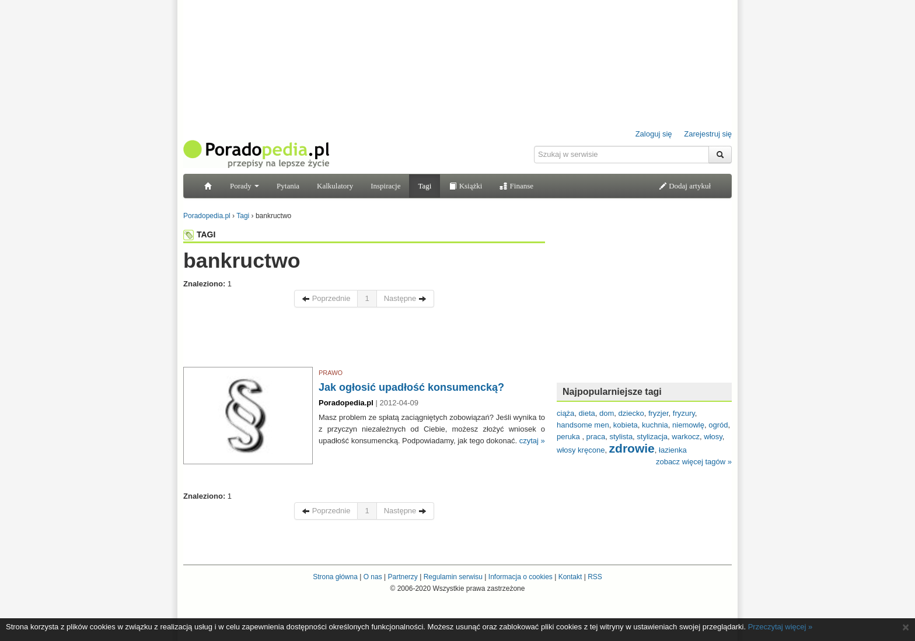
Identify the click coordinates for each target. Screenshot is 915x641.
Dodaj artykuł (685, 185)
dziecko (631, 413)
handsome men (583, 425)
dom (606, 413)
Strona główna (335, 577)
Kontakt (570, 577)
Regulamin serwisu (453, 577)
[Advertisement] (364, 340)
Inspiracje (385, 185)
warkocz (686, 436)
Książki (465, 185)
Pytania (288, 185)
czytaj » (532, 440)
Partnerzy (402, 577)
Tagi (424, 185)
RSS (595, 577)
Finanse (516, 185)
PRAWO (331, 372)
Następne (405, 298)
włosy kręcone (581, 450)
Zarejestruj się (708, 133)
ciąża (565, 413)
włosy (713, 436)
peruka (569, 436)
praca (596, 436)
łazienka (673, 450)
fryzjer (658, 413)
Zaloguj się (653, 133)
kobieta (625, 425)
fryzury (684, 413)
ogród (718, 425)
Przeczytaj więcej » (780, 626)
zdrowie (632, 448)
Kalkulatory (335, 185)
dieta (587, 413)
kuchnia (655, 425)
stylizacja (652, 436)
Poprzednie (326, 298)
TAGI (199, 234)
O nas (373, 577)
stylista (621, 436)
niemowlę (688, 425)
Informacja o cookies (520, 577)
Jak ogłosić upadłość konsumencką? (411, 387)
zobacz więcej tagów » (694, 461)
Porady (244, 185)
